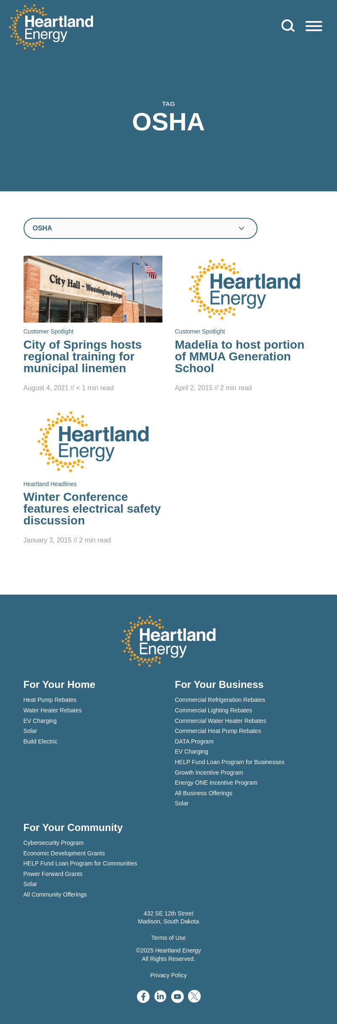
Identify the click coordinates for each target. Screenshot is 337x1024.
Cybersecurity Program (54, 842)
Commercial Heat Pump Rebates (218, 731)
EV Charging (40, 720)
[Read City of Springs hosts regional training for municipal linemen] (93, 325)
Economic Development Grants (64, 853)
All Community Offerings (55, 894)
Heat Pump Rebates (50, 699)
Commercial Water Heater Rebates (220, 720)
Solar (30, 731)
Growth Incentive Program (209, 772)
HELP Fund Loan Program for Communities (81, 863)
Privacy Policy (168, 975)
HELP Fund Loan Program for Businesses (229, 762)
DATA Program (194, 741)
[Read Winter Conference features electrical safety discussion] (93, 477)
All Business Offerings (204, 793)
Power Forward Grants (53, 874)
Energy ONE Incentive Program (216, 782)
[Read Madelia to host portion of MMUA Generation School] (244, 325)
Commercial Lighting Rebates (213, 710)
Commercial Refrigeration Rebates (220, 699)
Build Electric (41, 741)
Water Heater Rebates (53, 710)
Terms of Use (168, 937)
